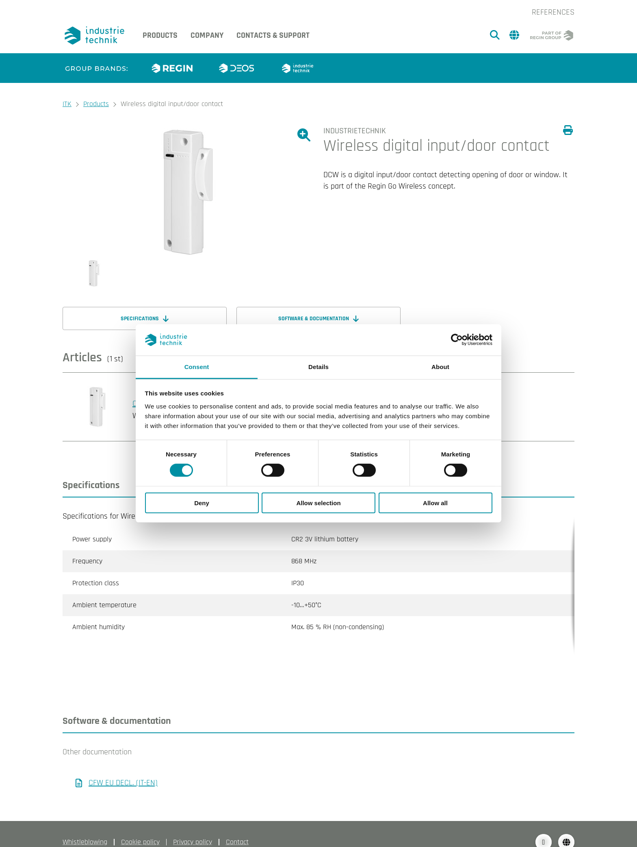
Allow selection (318, 502)
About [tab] (440, 366)
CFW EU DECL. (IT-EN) (123, 766)
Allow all (435, 502)
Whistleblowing (85, 825)
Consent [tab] (196, 366)
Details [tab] (318, 366)
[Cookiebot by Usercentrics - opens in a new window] (456, 340)
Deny (201, 502)
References (553, 12)
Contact (237, 825)
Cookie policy (140, 825)
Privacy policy (192, 825)
